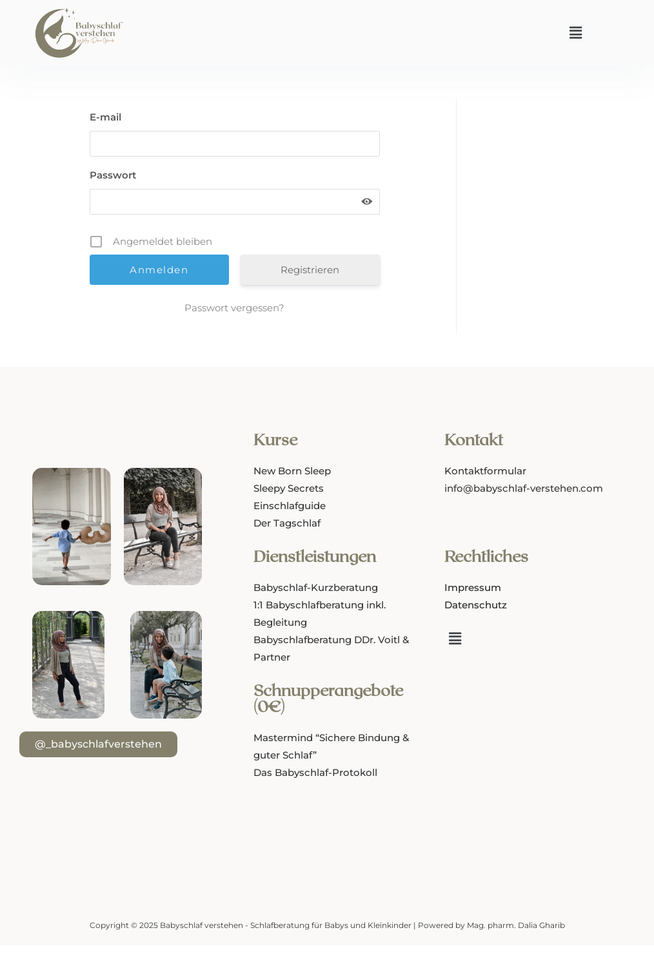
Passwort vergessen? (234, 308)
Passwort (113, 175)
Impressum (472, 587)
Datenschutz (475, 605)
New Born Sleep (292, 471)
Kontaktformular (485, 471)
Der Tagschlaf (287, 523)
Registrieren (310, 270)
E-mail (105, 117)
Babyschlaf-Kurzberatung (315, 587)
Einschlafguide (289, 505)
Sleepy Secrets (288, 488)
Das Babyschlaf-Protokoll (315, 772)
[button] (575, 33)
